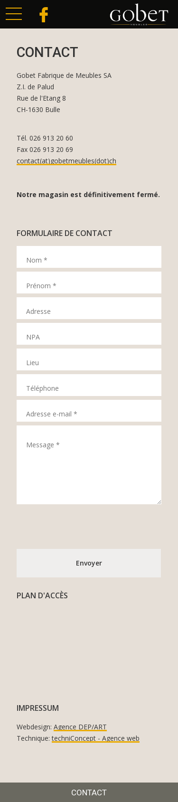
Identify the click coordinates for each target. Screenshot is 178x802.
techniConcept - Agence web (96, 738)
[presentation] (89, 526)
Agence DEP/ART (80, 726)
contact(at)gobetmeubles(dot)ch (66, 160)
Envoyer (89, 562)
